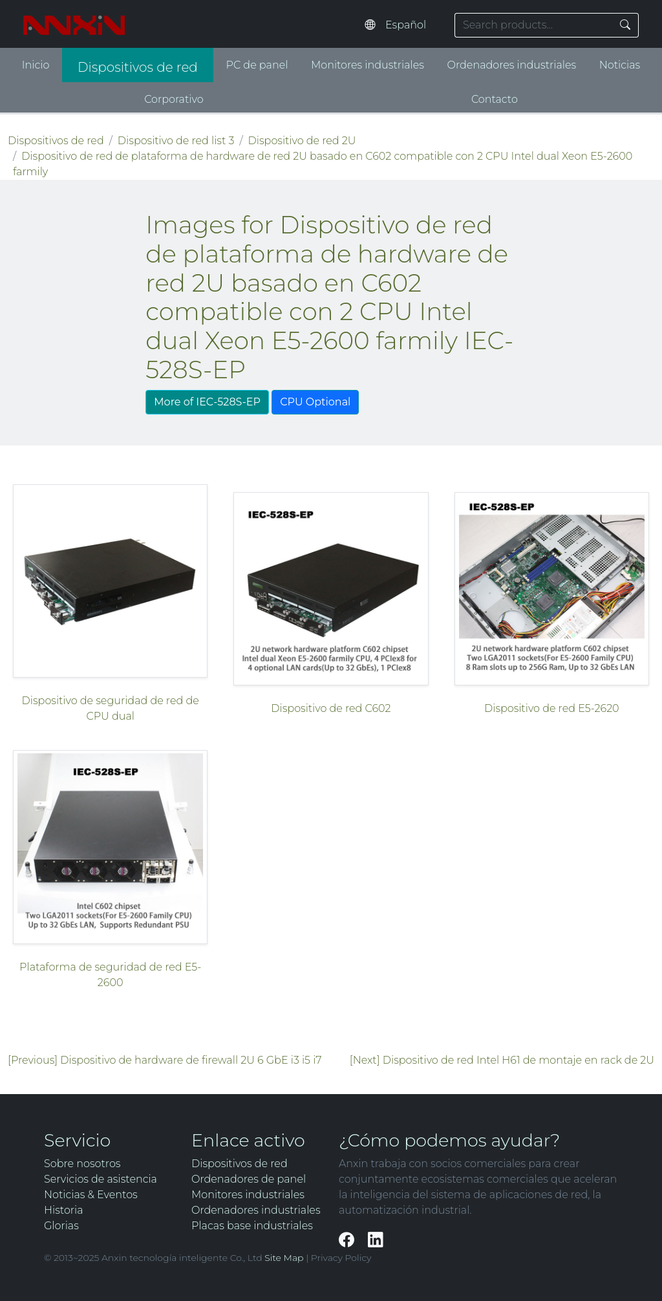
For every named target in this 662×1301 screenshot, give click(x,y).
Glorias (61, 1226)
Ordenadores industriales (512, 65)
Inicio (36, 65)
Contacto (494, 99)
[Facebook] (348, 1240)
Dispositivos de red (138, 67)
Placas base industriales (252, 1226)
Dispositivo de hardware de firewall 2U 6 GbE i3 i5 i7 (190, 1060)
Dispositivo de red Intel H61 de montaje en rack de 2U (518, 1060)
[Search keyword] (533, 25)
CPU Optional (315, 402)
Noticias (619, 65)
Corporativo (173, 99)
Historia (63, 1210)
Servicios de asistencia (100, 1179)
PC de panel (257, 65)
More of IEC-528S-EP (207, 402)
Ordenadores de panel (248, 1179)
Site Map (283, 1257)
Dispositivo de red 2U (302, 140)
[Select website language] (413, 25)
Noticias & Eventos (91, 1194)
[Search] (625, 25)
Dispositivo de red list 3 (176, 140)
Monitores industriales (367, 65)
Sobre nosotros (82, 1163)
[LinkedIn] (375, 1240)
